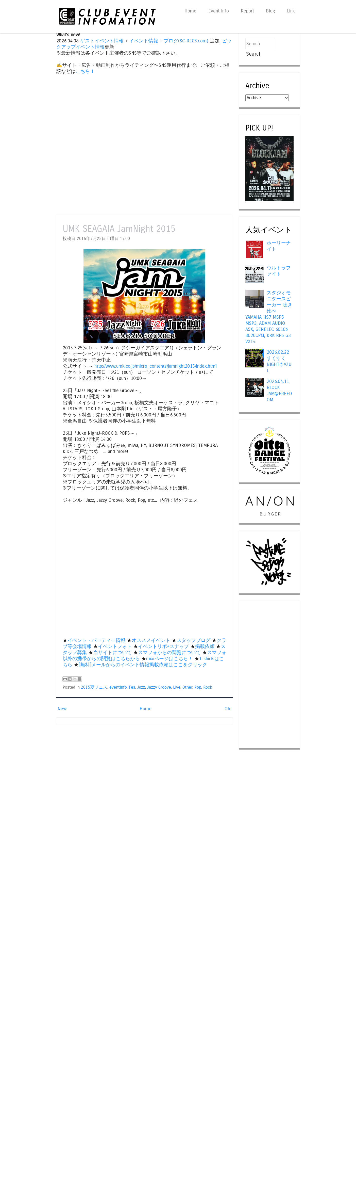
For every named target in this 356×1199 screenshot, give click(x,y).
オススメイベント (151, 640)
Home (190, 11)
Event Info (218, 11)
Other (187, 687)
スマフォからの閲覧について (169, 652)
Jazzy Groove (159, 687)
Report (247, 11)
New (62, 708)
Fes (132, 687)
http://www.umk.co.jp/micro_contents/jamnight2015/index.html (155, 366)
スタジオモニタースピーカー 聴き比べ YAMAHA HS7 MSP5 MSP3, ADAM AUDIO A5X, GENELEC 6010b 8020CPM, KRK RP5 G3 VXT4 (268, 317)
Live (176, 687)
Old (228, 708)
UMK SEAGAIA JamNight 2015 (119, 228)
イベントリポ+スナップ (163, 646)
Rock (207, 687)
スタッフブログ (193, 640)
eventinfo (118, 687)
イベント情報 (143, 41)
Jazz (141, 687)
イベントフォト (115, 646)
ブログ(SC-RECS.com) (186, 41)
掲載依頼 (204, 646)
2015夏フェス (94, 687)
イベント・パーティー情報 (96, 640)
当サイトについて (112, 652)
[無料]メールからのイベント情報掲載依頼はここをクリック (143, 665)
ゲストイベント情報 (102, 41)
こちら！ (85, 71)
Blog (270, 11)
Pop (197, 687)
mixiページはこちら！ (169, 658)
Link (291, 11)
